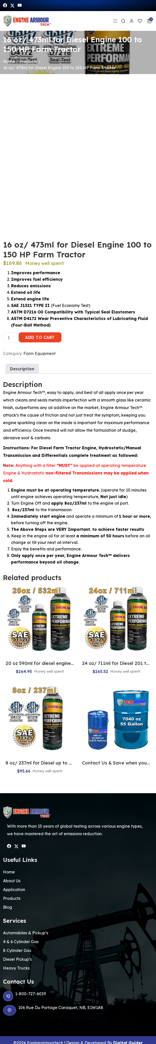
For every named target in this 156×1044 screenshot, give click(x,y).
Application (14, 889)
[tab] (22, 369)
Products (28, 61)
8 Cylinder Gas (17, 950)
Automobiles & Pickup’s (25, 932)
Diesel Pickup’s (17, 959)
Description (22, 368)
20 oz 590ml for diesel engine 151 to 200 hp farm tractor (40, 663)
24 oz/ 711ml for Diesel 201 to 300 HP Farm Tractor (116, 663)
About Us (11, 880)
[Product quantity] (10, 337)
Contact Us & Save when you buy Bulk (116, 763)
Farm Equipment (39, 353)
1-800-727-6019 (24, 996)
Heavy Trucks (16, 968)
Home (9, 61)
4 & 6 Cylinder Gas (20, 941)
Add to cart (40, 337)
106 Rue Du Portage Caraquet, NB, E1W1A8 (53, 1010)
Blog (7, 907)
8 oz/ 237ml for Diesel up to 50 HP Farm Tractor (40, 763)
